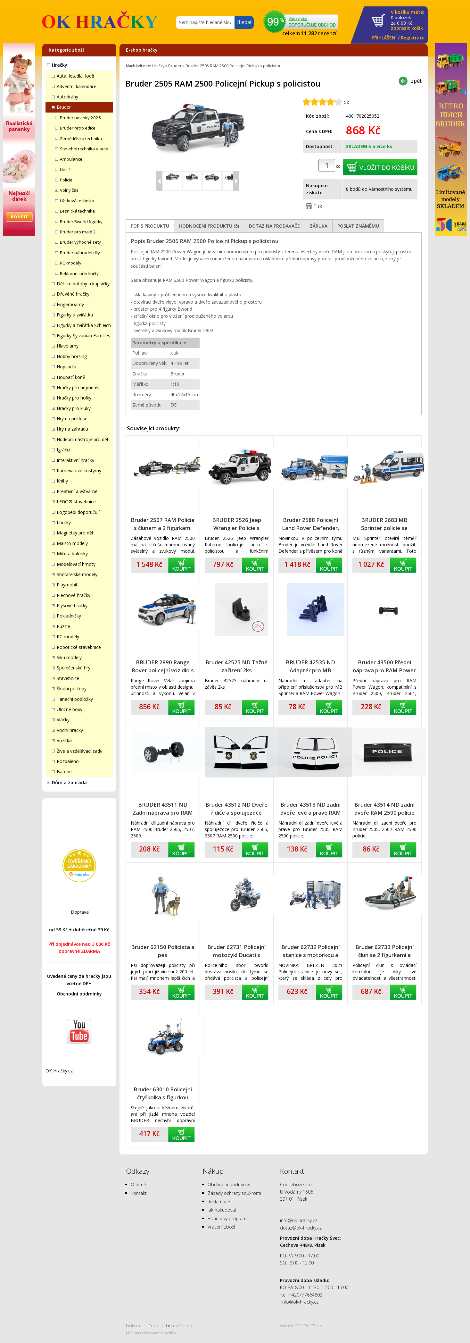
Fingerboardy (70, 304)
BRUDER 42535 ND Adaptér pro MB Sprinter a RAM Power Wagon (310, 666)
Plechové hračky (73, 595)
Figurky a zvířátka (75, 315)
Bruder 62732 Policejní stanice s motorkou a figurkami (310, 951)
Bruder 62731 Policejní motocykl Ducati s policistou (236, 951)
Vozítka (64, 740)
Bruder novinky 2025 (80, 118)
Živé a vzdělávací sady (79, 751)
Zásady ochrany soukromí (234, 1193)
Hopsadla (66, 367)
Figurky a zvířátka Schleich (84, 325)
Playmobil (67, 585)
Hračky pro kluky (74, 408)
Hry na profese (72, 418)
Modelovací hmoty (76, 564)
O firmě (138, 1184)
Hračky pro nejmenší (78, 387)
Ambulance (71, 159)
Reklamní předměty (79, 273)
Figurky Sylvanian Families (83, 335)
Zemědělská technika (81, 138)
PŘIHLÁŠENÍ (384, 38)
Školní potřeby (72, 688)
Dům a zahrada (69, 782)
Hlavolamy (67, 346)
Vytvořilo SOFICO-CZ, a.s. (301, 1325)
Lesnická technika (77, 211)
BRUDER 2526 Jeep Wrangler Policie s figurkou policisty (236, 524)
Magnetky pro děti (76, 533)
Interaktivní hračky (75, 460)
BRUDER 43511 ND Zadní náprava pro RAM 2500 (163, 809)
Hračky (59, 65)
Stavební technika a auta (84, 149)
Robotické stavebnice (79, 647)
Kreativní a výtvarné (77, 491)
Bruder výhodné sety (80, 242)
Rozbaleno (68, 761)
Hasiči (65, 169)
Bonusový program (227, 1218)
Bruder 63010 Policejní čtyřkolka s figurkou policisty (163, 1093)
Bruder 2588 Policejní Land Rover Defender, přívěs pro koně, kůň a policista (310, 524)
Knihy (62, 481)
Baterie (64, 771)
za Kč (407, 20)
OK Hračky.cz (59, 1071)
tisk (155, 1325)
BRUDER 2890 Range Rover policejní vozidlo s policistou (163, 666)
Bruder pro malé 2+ (79, 232)
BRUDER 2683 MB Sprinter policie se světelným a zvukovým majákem (384, 524)
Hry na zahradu (72, 429)
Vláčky (63, 720)
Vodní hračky (70, 730)
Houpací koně (71, 377)
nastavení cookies (161, 1332)
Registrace (413, 38)
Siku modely (69, 657)
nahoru (134, 1325)
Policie (66, 180)
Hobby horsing (72, 356)
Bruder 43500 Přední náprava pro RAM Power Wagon (384, 666)
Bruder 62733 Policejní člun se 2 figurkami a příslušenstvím (384, 951)
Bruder (64, 107)
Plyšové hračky (72, 605)
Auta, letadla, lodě (75, 76)
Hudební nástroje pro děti (83, 439)
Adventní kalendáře (76, 86)
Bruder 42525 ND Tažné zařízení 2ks (236, 666)
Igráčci (63, 450)
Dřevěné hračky (73, 294)
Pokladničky (69, 616)
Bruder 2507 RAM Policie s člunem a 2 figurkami (162, 524)
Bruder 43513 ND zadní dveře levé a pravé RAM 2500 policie (310, 809)
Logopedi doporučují (78, 512)
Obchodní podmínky (79, 994)
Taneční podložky (75, 699)
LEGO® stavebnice (76, 502)
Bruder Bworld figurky (81, 221)
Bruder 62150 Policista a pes (162, 951)
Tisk (318, 206)
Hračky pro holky (74, 398)
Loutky (64, 522)
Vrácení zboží (221, 1227)
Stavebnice (68, 678)
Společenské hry (73, 668)
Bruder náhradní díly (80, 253)
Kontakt (139, 1193)
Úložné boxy (69, 709)
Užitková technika (77, 201)
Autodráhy (67, 97)
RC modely (70, 263)
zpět (416, 80)
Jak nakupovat (222, 1210)
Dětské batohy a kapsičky (83, 284)
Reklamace (219, 1201)
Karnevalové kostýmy (79, 470)
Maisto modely (72, 543)
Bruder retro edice (77, 128)
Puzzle (63, 626)
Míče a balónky (72, 553)
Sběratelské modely (77, 574)
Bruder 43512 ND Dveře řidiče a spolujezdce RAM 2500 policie (236, 809)
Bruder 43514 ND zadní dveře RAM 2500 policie (384, 808)
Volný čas (69, 190)
